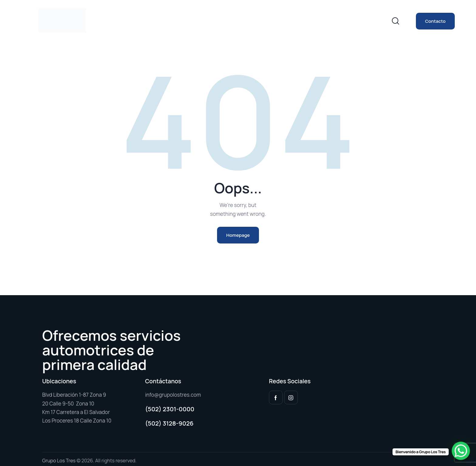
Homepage (238, 235)
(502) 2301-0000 (169, 409)
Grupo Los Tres (59, 460)
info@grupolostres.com (173, 394)
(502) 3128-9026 (169, 423)
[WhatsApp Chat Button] (461, 451)
